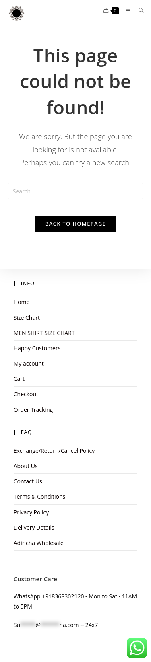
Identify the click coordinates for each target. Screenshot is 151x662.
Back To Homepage (75, 223)
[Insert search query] (76, 191)
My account (29, 363)
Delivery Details (34, 527)
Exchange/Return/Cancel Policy (54, 450)
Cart (19, 378)
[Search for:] (138, 10)
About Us (26, 466)
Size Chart (27, 317)
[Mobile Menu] (126, 10)
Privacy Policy (31, 512)
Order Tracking (33, 409)
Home (22, 302)
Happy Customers (37, 348)
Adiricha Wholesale (39, 543)
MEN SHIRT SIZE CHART (44, 333)
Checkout (26, 394)
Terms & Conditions (40, 496)
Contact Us (28, 481)
